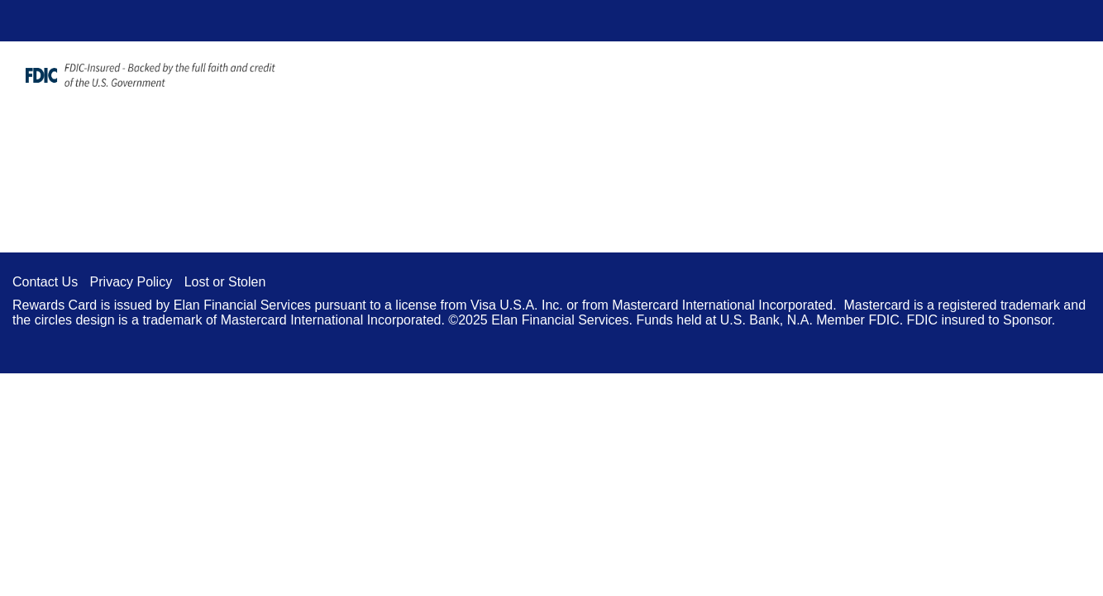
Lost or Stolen (225, 282)
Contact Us (45, 282)
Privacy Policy (131, 282)
